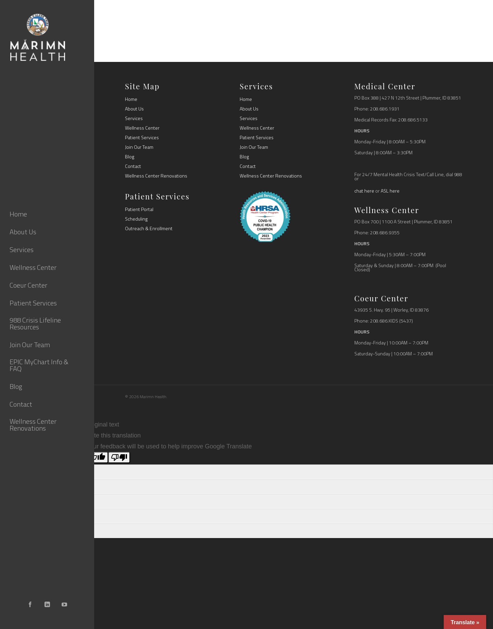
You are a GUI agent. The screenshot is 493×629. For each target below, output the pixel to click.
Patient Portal (139, 209)
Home (131, 99)
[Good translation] (97, 457)
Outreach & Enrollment (149, 228)
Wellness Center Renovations (156, 175)
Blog (129, 156)
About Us (134, 108)
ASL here (390, 190)
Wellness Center (142, 128)
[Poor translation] (119, 457)
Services (134, 118)
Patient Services (142, 137)
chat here (364, 190)
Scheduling (136, 218)
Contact (133, 166)
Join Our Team (139, 147)
